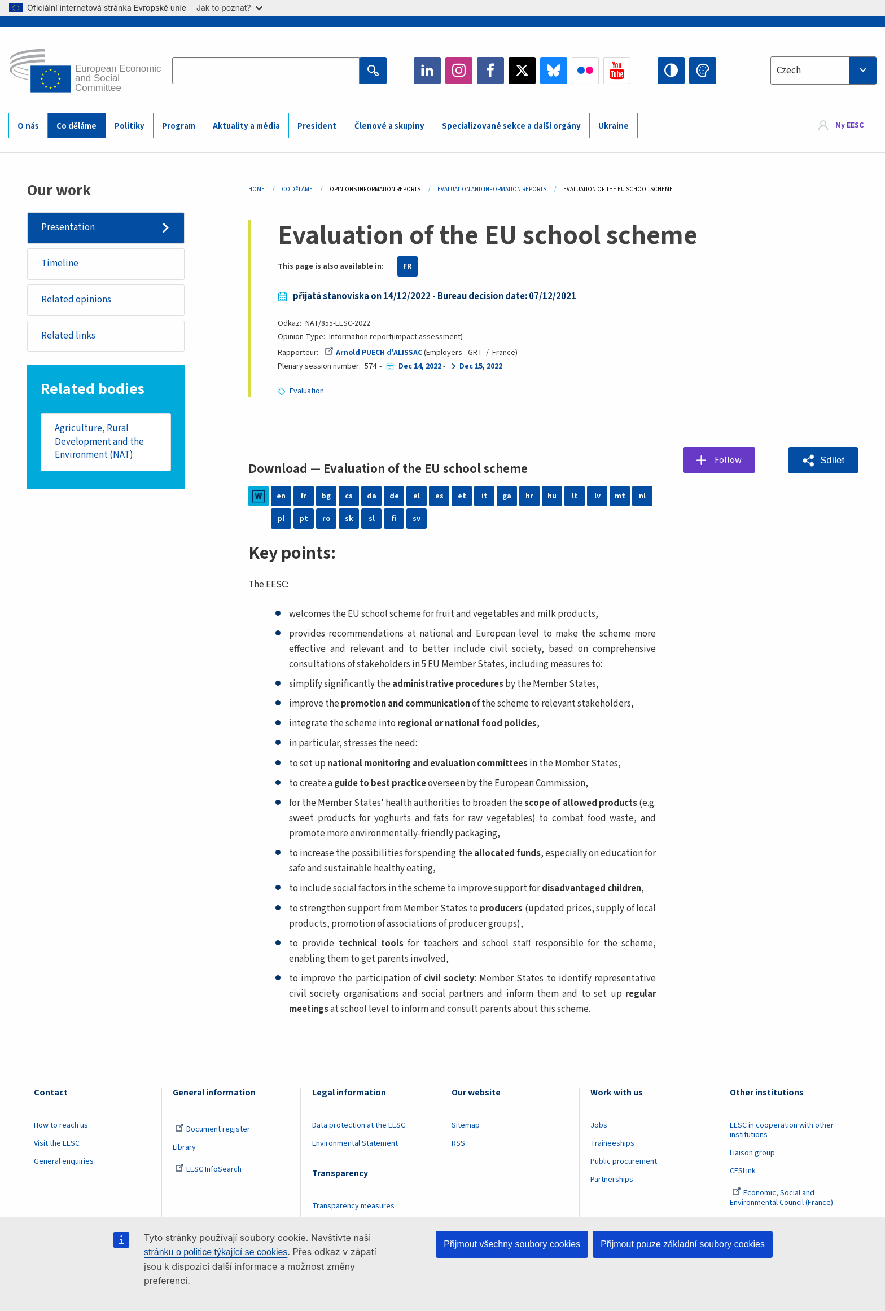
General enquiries (64, 1161)
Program (178, 126)
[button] (823, 460)
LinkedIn (427, 70)
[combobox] (823, 70)
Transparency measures (353, 1206)
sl (372, 518)
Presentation (68, 227)
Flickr (585, 70)
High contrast (671, 70)
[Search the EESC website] (266, 70)
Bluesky (553, 70)
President (316, 126)
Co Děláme (297, 189)
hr (529, 496)
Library (184, 1147)
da (371, 496)
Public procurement (623, 1161)
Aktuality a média (246, 126)
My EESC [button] (849, 125)
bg (326, 496)
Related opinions (76, 299)
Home (256, 189)
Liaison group (752, 1153)
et (462, 496)
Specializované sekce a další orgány (511, 126)
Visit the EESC (57, 1143)
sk (349, 518)
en (281, 496)
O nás (28, 126)
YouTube (616, 70)
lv (597, 496)
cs (349, 496)
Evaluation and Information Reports (491, 189)
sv (416, 518)
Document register (212, 1129)
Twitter (522, 70)
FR (407, 266)
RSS (458, 1143)
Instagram (458, 70)
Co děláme (76, 126)
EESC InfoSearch (208, 1169)
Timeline (59, 263)
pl (281, 518)
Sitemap (466, 1125)
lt (575, 496)
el (416, 496)
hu (552, 496)
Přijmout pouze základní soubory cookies (683, 1244)
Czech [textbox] (789, 70)
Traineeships (612, 1143)
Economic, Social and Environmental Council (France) (782, 1197)
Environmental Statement (355, 1143)
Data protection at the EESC (358, 1125)
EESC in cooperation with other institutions (782, 1130)
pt (304, 518)
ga (506, 496)
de (394, 496)
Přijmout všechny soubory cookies (512, 1244)
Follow (728, 460)
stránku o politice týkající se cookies (215, 1252)
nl (642, 496)
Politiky (129, 126)
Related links (68, 336)
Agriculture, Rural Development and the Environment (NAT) (99, 442)
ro (326, 518)
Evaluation (307, 391)
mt (620, 496)
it (484, 496)
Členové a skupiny (389, 126)
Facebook (490, 70)
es (439, 496)
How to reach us (61, 1125)
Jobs (598, 1125)
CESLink (743, 1171)
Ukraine (613, 126)
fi (394, 518)
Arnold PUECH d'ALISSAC (373, 352)
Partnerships (611, 1179)
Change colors (702, 70)
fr (303, 496)
